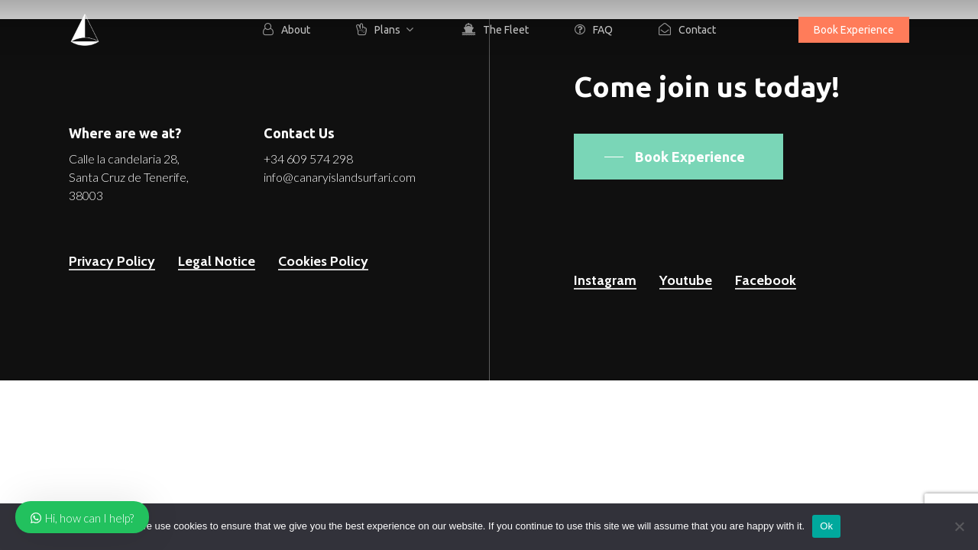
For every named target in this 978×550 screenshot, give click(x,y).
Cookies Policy (323, 261)
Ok (826, 526)
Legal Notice (216, 261)
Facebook (765, 280)
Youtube (685, 280)
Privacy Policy (112, 261)
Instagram (605, 280)
